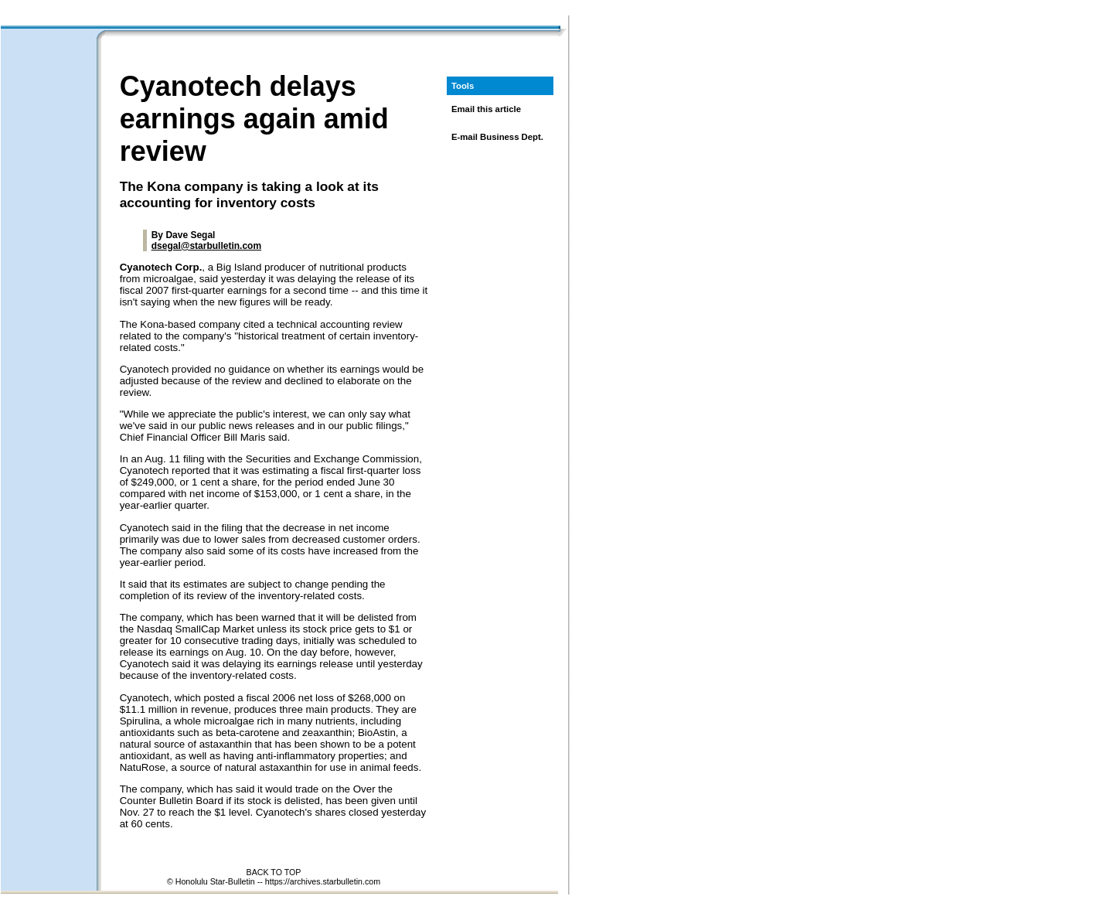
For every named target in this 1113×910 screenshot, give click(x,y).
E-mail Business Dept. (497, 136)
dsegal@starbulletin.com (206, 245)
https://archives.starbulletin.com (322, 881)
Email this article (486, 109)
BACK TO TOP (274, 872)
